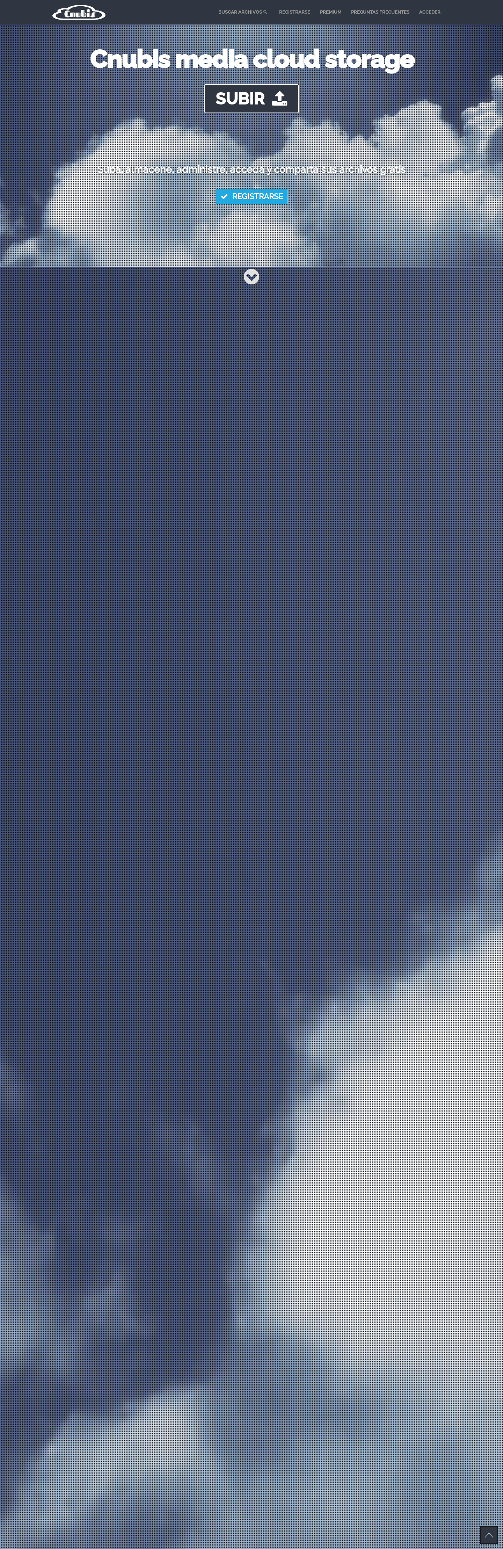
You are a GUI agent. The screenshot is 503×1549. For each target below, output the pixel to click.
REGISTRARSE (251, 196)
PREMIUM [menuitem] (330, 12)
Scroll (489, 1535)
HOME (198, 12)
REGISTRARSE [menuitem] (294, 12)
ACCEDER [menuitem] (429, 12)
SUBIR (251, 98)
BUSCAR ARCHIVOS (243, 12)
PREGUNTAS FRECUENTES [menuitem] (380, 12)
